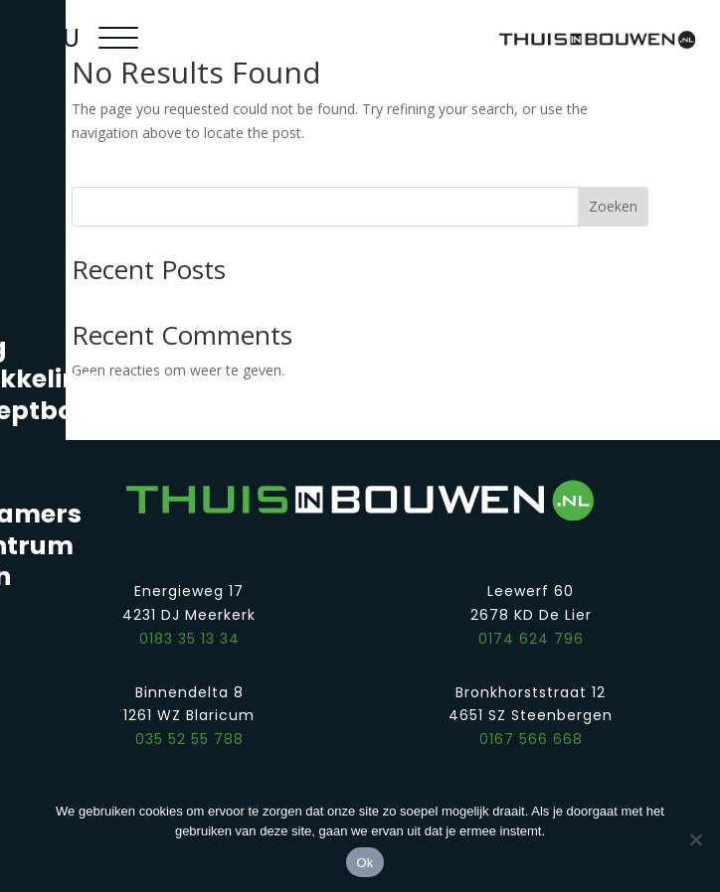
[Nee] (695, 839)
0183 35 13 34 (189, 639)
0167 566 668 (531, 739)
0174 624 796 (531, 639)
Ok (364, 862)
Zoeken (613, 206)
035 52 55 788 (189, 739)
